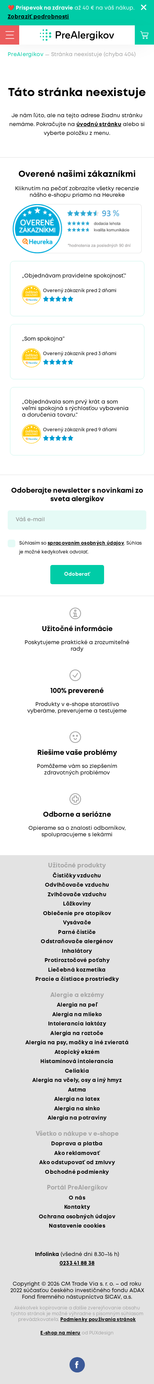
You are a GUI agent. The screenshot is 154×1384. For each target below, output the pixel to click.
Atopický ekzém (77, 1052)
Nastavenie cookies (77, 1226)
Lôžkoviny (77, 904)
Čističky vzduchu (77, 876)
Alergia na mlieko (77, 1014)
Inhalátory (77, 951)
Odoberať (77, 574)
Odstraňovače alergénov (77, 941)
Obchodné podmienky (77, 1172)
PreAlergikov (25, 54)
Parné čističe (77, 932)
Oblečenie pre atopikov (77, 913)
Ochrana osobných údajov (77, 1217)
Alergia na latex (77, 1099)
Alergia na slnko (77, 1109)
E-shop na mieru (60, 1333)
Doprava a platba (77, 1143)
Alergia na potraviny (77, 1118)
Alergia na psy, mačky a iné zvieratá (77, 1042)
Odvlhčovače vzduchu (77, 885)
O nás (77, 1198)
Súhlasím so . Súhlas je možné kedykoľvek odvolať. (80, 547)
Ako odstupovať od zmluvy (77, 1162)
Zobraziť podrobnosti (38, 17)
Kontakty (77, 1207)
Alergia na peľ (77, 1005)
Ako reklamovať (77, 1153)
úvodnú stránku (98, 124)
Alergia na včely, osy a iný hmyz (77, 1080)
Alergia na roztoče (76, 1033)
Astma (77, 1090)
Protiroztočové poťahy (77, 960)
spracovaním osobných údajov (86, 543)
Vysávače (77, 922)
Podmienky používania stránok (98, 1320)
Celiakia (77, 1071)
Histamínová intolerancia (76, 1061)
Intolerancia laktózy (77, 1024)
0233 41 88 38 (77, 1263)
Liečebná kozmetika (77, 970)
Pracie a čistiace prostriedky (77, 979)
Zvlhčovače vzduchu (77, 894)
